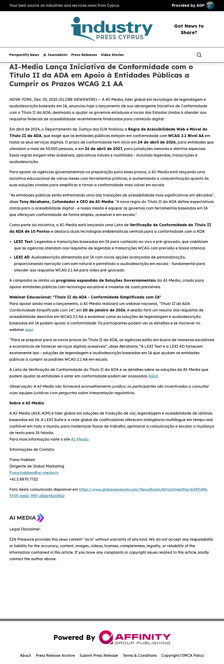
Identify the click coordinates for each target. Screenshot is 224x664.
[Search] (199, 54)
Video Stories (112, 55)
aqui (29, 329)
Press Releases (84, 55)
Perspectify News (24, 55)
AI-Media (79, 439)
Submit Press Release (99, 655)
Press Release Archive (55, 655)
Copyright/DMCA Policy (182, 655)
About (25, 655)
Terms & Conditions (140, 655)
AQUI (153, 376)
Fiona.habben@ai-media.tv (34, 472)
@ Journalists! (55, 55)
